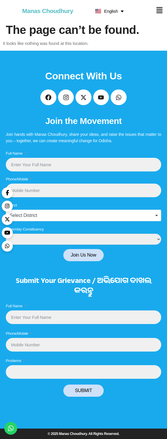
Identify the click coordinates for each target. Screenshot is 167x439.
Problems (13, 360)
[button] (159, 10)
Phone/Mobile (17, 179)
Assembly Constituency (25, 229)
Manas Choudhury (47, 11)
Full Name (14, 153)
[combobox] (83, 215)
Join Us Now (83, 255)
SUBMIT (83, 390)
